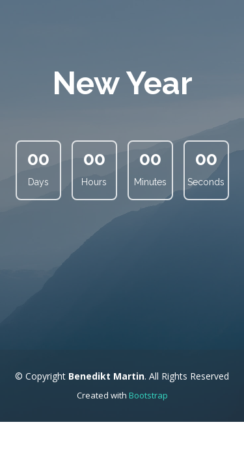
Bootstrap (148, 395)
